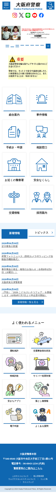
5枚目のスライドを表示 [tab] (27, 45)
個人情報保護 (38, 476)
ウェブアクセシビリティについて (22, 479)
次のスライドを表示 (54, 46)
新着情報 (14, 233)
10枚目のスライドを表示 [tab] (12, 46)
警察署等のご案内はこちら (28, 468)
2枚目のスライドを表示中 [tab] (12, 45)
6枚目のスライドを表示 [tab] (32, 45)
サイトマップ (28, 482)
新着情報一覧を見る (28, 302)
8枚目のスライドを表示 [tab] (42, 45)
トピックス (41, 232)
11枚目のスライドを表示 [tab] (17, 46)
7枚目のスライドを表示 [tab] (37, 45)
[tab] (14, 234)
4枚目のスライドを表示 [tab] (22, 45)
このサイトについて (20, 476)
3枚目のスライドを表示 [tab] (17, 45)
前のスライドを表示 (2, 46)
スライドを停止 (48, 46)
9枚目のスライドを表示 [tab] (7, 46)
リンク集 (44, 479)
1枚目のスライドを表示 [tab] (7, 45)
